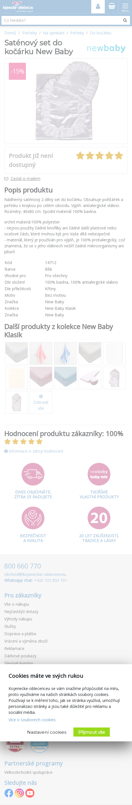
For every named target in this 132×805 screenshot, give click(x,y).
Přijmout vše (91, 732)
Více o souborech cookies (32, 719)
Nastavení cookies (46, 732)
